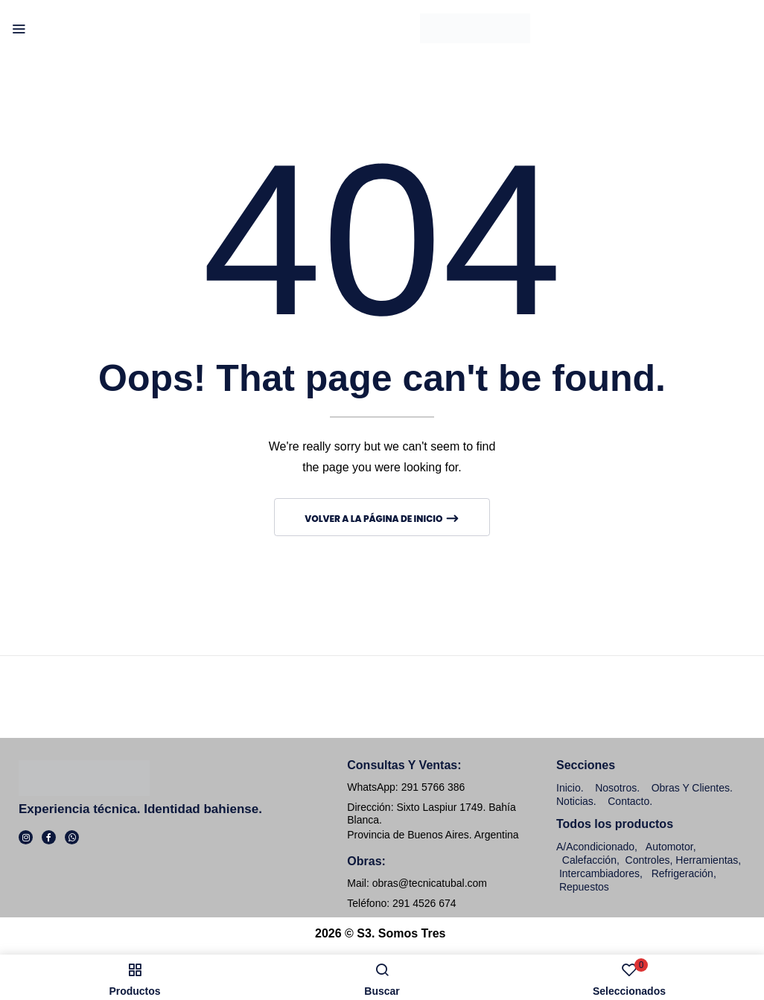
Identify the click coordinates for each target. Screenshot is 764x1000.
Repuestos (584, 888)
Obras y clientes (691, 789)
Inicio (568, 789)
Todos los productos (614, 825)
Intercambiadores (599, 875)
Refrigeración (682, 875)
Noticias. (576, 803)
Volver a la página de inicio (374, 520)
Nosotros (616, 789)
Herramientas (706, 861)
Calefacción (589, 861)
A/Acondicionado (595, 848)
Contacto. (630, 803)
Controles (647, 861)
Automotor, (669, 848)
